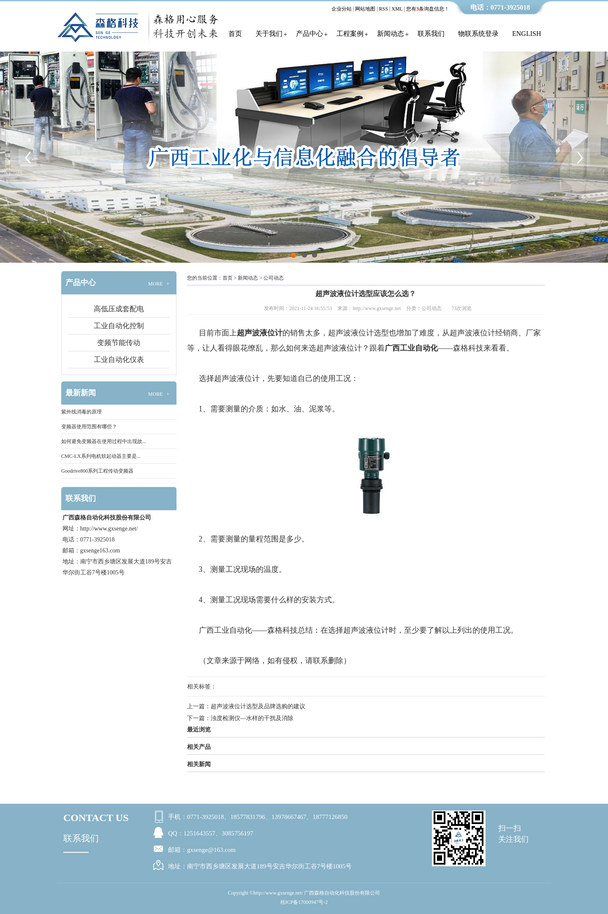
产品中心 (309, 33)
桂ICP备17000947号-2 (304, 902)
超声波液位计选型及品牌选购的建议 (258, 706)
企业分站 (341, 9)
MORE (159, 284)
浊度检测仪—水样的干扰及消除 (252, 718)
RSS (383, 9)
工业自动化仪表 (119, 360)
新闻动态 (390, 33)
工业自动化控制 (119, 326)
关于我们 (268, 33)
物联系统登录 (478, 33)
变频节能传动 (118, 343)
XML (396, 9)
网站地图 (365, 9)
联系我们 (431, 33)
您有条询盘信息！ (427, 9)
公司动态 (273, 278)
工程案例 (350, 33)
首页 (235, 33)
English (526, 33)
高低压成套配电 (119, 309)
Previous (27, 157)
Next (580, 157)
